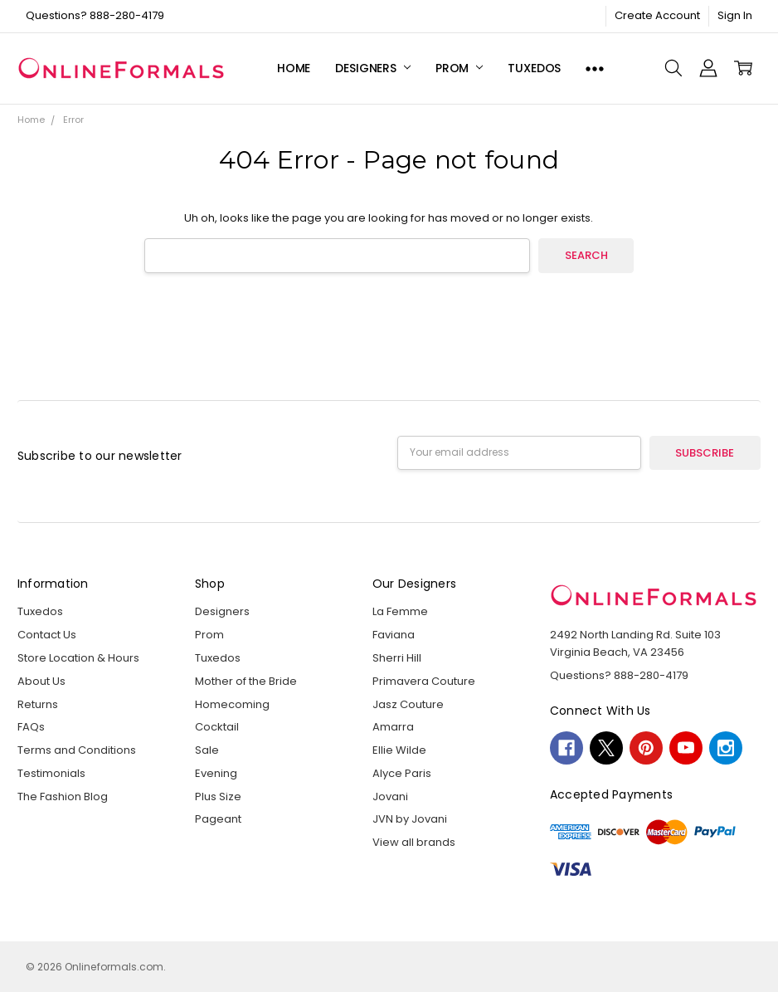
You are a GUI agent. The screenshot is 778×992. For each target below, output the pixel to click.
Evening (216, 773)
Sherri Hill (396, 658)
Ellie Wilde (399, 750)
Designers (373, 68)
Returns (37, 704)
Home (293, 68)
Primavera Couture (423, 681)
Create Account (657, 15)
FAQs (31, 727)
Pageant (218, 819)
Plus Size (218, 796)
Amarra (393, 727)
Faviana (393, 635)
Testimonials (51, 773)
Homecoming (232, 704)
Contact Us (46, 635)
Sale (207, 750)
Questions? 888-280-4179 (95, 15)
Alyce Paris (401, 773)
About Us (41, 681)
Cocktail (217, 727)
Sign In (734, 15)
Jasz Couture (408, 704)
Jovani (390, 796)
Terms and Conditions (76, 750)
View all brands (413, 842)
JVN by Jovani (409, 819)
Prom (459, 68)
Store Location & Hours (78, 658)
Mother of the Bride (246, 681)
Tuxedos (534, 68)
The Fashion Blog (62, 796)
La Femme (400, 611)
